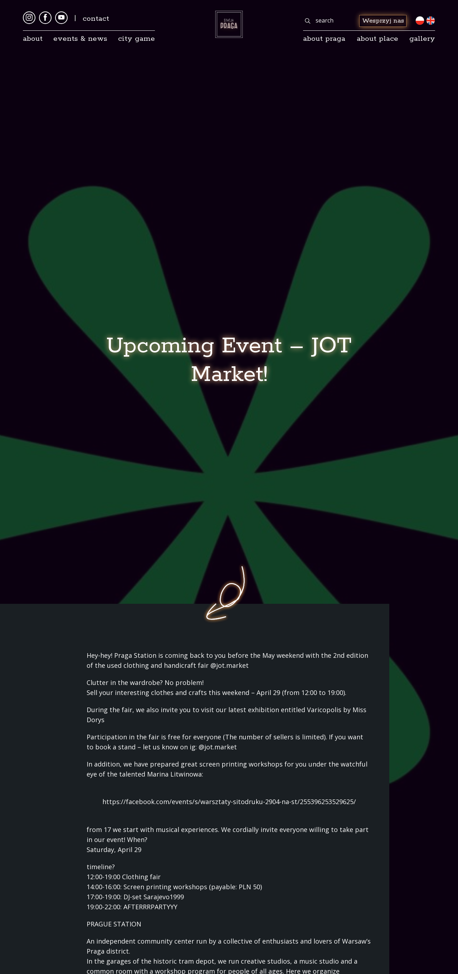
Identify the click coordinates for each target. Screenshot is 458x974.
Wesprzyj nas (383, 21)
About (33, 38)
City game (136, 38)
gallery (422, 38)
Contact (96, 18)
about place (377, 38)
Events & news (80, 38)
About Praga (324, 38)
